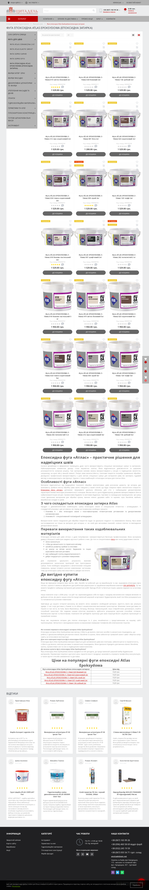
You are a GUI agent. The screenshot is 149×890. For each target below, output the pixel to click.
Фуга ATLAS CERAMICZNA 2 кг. (22, 44)
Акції (8, 850)
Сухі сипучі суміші (17, 34)
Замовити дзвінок (109, 12)
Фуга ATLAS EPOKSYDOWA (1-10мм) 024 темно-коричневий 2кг (57, 198)
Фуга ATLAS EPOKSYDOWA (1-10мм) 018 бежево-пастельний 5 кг (57, 316)
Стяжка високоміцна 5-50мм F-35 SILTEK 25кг (127, 733)
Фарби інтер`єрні (16, 73)
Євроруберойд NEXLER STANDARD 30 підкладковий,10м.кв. (127, 793)
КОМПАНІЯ (48, 19)
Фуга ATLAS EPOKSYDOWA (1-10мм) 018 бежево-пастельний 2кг (58, 257)
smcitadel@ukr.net (119, 856)
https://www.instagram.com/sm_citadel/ (82, 854)
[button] (145, 378)
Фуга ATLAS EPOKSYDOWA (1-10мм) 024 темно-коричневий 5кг (57, 375)
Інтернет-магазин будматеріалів (17, 24)
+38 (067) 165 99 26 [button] (120, 840)
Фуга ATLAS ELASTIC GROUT (21, 49)
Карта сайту (11, 843)
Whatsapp (122, 872)
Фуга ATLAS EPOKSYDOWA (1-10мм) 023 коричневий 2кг (66, 675)
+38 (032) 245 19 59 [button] (120, 848)
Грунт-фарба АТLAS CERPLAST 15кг (22, 793)
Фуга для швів (38, 24)
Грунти (11, 98)
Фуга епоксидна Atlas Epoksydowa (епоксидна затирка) (21, 65)
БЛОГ (100, 19)
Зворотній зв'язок (13, 840)
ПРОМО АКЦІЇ (87, 19)
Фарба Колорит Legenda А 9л (22, 732)
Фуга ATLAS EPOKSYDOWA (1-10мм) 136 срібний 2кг (66, 683)
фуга (113, 539)
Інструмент (13, 125)
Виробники (10, 847)
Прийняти (136, 885)
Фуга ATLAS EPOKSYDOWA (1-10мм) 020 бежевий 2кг (66, 672)
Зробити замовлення (132, 12)
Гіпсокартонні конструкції (21, 113)
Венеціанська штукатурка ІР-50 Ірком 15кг (57, 733)
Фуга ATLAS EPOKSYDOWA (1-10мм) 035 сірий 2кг (66, 677)
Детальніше (16, 886)
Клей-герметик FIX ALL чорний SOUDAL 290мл (92, 793)
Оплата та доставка (68, 19)
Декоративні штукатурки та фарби (20, 84)
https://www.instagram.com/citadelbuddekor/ (92, 854)
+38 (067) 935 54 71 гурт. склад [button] (126, 852)
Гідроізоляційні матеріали (21, 103)
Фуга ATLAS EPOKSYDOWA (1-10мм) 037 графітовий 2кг (66, 680)
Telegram (117, 872)
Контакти (110, 19)
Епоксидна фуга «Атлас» (52, 490)
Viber (113, 872)
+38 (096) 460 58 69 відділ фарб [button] (126, 844)
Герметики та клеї (16, 108)
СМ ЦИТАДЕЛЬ (129, 585)
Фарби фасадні (15, 78)
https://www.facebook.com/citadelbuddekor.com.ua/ (78, 854)
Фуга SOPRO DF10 (17, 59)
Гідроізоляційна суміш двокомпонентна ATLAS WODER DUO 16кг (57, 794)
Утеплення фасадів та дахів (18, 91)
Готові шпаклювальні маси (19, 119)
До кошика (57, 95)
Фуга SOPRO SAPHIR (18, 54)
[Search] (93, 10)
